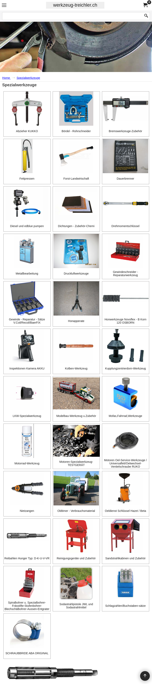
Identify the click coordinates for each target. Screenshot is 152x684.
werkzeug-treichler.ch (75, 5)
